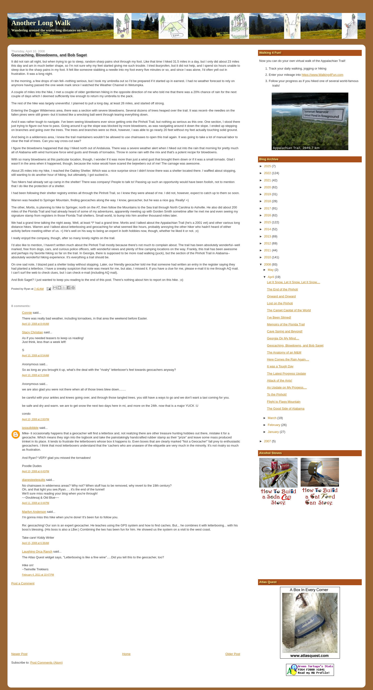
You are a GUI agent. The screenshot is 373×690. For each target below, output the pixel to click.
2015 (268, 222)
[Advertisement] (47, 618)
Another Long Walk (40, 23)
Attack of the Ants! (279, 380)
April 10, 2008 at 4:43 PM (35, 471)
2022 (268, 173)
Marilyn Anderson (34, 511)
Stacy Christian (32, 332)
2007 (268, 441)
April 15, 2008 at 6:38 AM (35, 543)
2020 (268, 187)
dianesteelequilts (33, 480)
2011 (268, 250)
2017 (268, 208)
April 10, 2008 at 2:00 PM (35, 419)
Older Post (232, 654)
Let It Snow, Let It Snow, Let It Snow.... (293, 282)
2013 (268, 236)
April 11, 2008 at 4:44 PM (35, 503)
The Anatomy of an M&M (284, 352)
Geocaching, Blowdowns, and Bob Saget (295, 345)
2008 (268, 264)
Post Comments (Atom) (46, 662)
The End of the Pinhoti (282, 289)
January (274, 432)
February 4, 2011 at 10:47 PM (38, 574)
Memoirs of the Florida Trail (286, 324)
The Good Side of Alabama (285, 408)
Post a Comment (22, 583)
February (274, 425)
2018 (268, 201)
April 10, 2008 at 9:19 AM (35, 375)
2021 (268, 180)
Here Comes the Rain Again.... (288, 359)
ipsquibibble (30, 428)
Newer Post (19, 654)
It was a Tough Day (280, 366)
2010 (268, 257)
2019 (268, 194)
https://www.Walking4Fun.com (322, 75)
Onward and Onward (281, 296)
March (272, 418)
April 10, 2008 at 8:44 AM (35, 324)
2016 (268, 215)
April (271, 277)
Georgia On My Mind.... (283, 338)
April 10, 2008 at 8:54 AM (35, 355)
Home (126, 654)
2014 (268, 229)
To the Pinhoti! (277, 394)
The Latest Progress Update (286, 373)
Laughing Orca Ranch (37, 551)
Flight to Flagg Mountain (283, 401)
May (271, 269)
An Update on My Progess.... (287, 387)
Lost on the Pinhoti (280, 303)
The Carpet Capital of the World (289, 310)
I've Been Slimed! (279, 317)
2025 (268, 166)
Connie (27, 312)
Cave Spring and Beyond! (285, 331)
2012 (268, 243)
